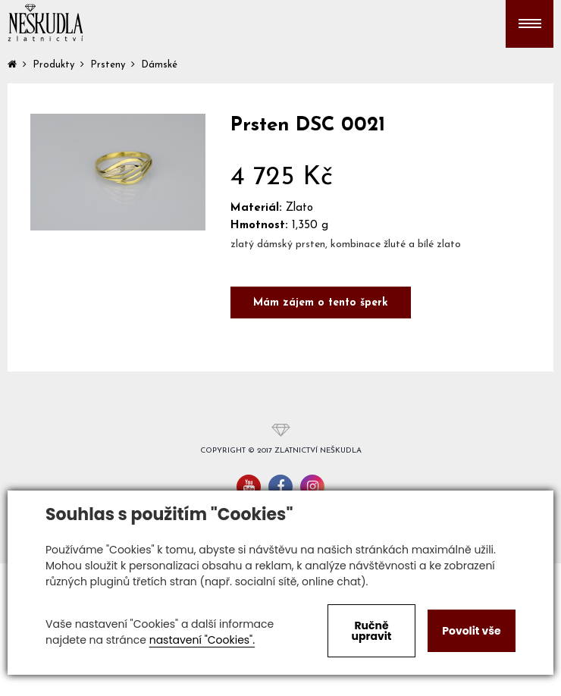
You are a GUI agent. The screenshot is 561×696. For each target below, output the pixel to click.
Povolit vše (471, 630)
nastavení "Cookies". (202, 639)
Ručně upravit (371, 631)
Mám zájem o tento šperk (320, 303)
